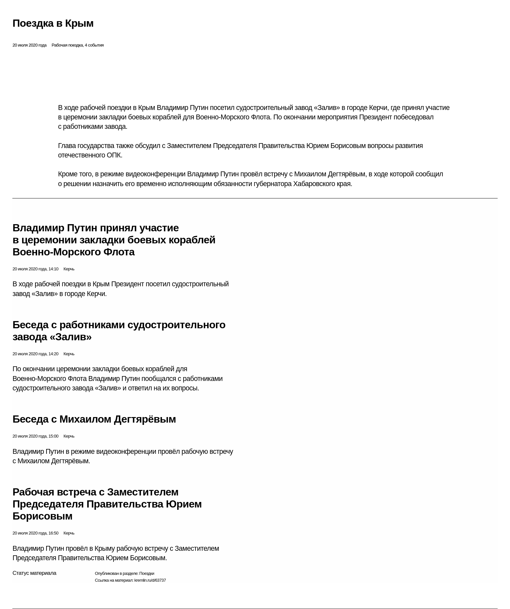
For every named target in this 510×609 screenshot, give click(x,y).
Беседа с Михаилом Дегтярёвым (94, 419)
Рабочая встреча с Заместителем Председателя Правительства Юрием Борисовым (107, 504)
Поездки (146, 573)
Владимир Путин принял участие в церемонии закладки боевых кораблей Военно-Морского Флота (113, 240)
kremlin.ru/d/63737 (150, 580)
